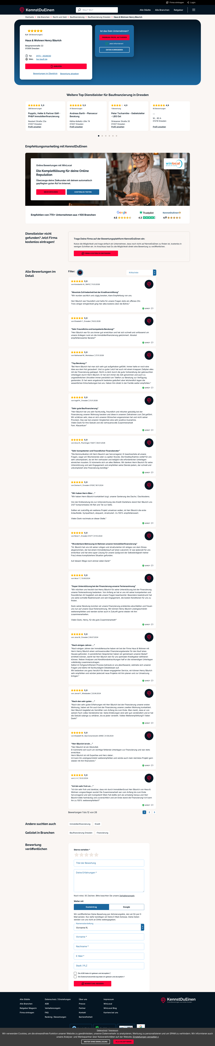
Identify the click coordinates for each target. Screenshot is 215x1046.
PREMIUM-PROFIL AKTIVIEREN (114, 37)
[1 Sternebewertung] (76, 854)
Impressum (109, 999)
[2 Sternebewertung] (81, 854)
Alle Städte (145, 10)
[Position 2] (102, 136)
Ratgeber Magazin (28, 1008)
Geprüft (147, 308)
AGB (83, 973)
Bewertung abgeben (69, 73)
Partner (82, 1008)
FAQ (47, 1012)
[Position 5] (113, 136)
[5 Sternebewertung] (96, 854)
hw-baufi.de (41, 59)
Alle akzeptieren (123, 1042)
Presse (82, 1004)
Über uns (83, 999)
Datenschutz (50, 999)
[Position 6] (116, 136)
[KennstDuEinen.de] (37, 10)
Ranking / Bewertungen (55, 1017)
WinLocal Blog (110, 1008)
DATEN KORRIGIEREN (114, 50)
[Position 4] (109, 136)
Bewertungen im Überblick (45, 73)
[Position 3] (105, 136)
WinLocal (108, 1004)
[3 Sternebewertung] (86, 854)
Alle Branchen (162, 10)
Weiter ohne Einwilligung (95, 1042)
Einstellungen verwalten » (146, 1036)
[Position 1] (98, 136)
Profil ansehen (45, 127)
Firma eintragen (27, 1012)
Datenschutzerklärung (89, 977)
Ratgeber (178, 10)
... (154, 113)
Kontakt (82, 1012)
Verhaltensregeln (126, 895)
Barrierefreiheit (85, 1017)
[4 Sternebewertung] (91, 854)
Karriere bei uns (111, 1012)
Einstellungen (64, 999)
